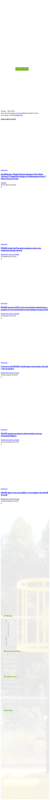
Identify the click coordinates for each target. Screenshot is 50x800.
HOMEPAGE (18, 115)
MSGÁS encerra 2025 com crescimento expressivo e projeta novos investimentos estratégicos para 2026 (24, 308)
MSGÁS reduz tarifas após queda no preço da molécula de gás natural (21, 249)
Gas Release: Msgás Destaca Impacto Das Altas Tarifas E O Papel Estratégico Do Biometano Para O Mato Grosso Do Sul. (23, 176)
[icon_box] (25, 624)
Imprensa (4, 170)
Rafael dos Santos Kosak (10, 254)
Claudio (3, 183)
